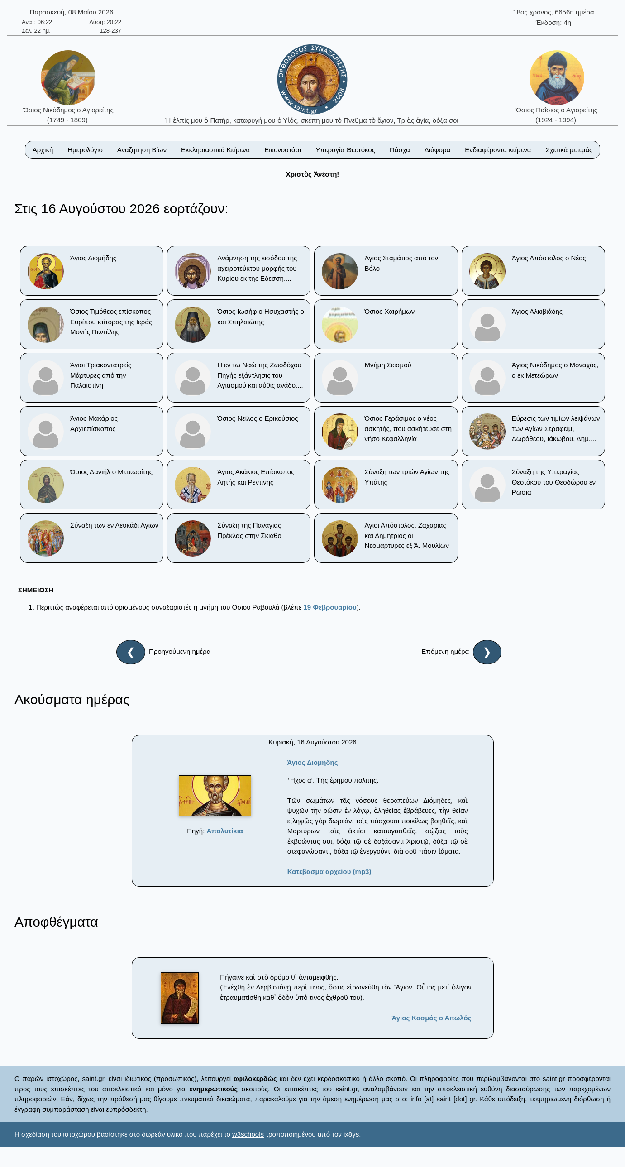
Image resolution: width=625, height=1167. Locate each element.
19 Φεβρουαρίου (330, 607)
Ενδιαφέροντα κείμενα (498, 150)
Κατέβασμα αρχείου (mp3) (329, 871)
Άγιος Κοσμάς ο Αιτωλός (431, 1018)
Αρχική (43, 150)
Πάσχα (400, 150)
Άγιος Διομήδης (312, 762)
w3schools (248, 1134)
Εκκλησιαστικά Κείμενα (215, 150)
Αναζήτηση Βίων (142, 150)
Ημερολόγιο (85, 150)
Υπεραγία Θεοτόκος (345, 150)
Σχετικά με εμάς (568, 150)
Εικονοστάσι (282, 150)
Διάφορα (437, 150)
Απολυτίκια (225, 831)
